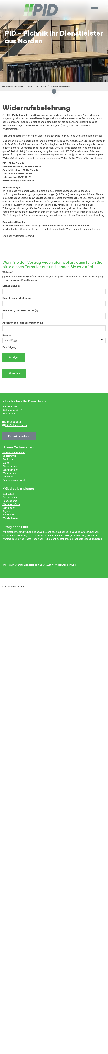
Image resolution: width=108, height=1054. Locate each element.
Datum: (6, 335)
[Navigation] (94, 8)
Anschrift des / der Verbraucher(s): (22, 322)
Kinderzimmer (10, 466)
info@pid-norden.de (16, 425)
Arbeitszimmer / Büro (13, 452)
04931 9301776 (13, 422)
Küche (5, 462)
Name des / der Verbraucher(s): (20, 310)
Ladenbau (7, 476)
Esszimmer (8, 459)
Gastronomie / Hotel (13, 480)
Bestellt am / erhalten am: (17, 298)
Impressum (8, 564)
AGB (48, 564)
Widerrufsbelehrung (60, 86)
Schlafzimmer (10, 469)
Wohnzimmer (9, 473)
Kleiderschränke (11, 504)
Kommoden (8, 507)
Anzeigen (13, 357)
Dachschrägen (10, 497)
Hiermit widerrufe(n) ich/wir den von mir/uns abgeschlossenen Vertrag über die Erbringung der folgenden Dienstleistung (53, 278)
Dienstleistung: (11, 285)
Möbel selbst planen (37, 86)
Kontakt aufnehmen (19, 436)
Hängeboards (9, 500)
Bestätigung (9, 347)
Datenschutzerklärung (30, 564)
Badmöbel (8, 494)
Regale (6, 511)
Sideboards (8, 514)
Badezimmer (9, 455)
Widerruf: (8, 272)
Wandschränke (10, 518)
